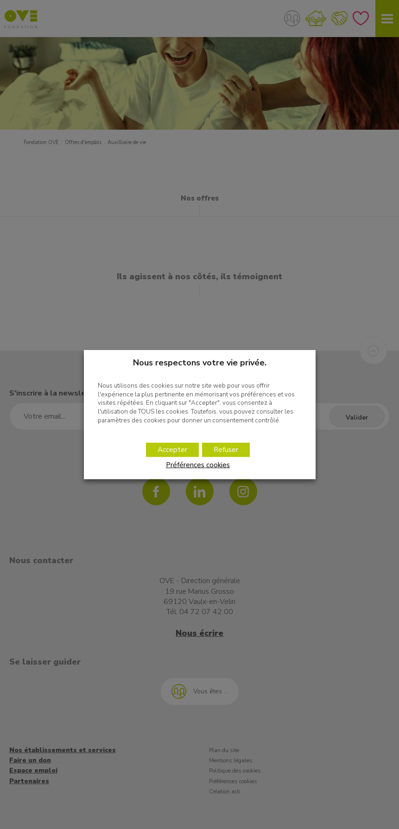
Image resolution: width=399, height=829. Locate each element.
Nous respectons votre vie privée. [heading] (199, 363)
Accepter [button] (172, 449)
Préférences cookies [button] (198, 464)
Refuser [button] (226, 449)
